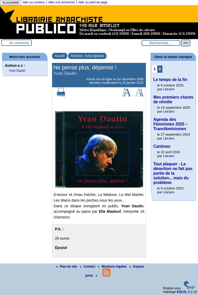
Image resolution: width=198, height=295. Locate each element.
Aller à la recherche (61, 2)
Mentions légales (112, 266)
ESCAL (182, 292)
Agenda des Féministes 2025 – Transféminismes (170, 124)
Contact (88, 266)
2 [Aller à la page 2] (160, 69)
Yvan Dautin (17, 70)
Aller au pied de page (92, 2)
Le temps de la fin (170, 79)
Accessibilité (10, 2)
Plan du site (67, 266)
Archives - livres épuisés (87, 56)
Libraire (168, 89)
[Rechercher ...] (161, 43)
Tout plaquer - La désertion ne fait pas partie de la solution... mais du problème (173, 173)
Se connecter (19, 43)
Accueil (60, 56)
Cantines (161, 146)
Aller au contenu (33, 2)
